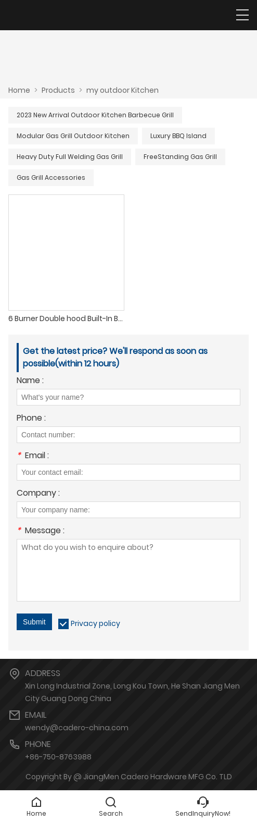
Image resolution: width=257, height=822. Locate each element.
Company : (38, 494)
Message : (41, 531)
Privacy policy (95, 623)
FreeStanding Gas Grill (180, 156)
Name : (30, 381)
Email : (33, 456)
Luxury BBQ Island (178, 135)
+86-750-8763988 (58, 757)
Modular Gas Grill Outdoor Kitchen (73, 135)
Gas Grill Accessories (51, 177)
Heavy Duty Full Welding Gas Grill (70, 156)
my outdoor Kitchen (122, 90)
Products (58, 90)
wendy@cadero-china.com (76, 727)
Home (19, 90)
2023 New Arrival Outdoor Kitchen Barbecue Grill (95, 115)
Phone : (31, 419)
